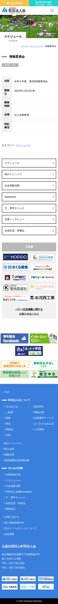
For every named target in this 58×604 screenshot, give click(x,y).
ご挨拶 (9, 412)
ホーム (24, 46)
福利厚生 (39, 406)
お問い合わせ (11, 517)
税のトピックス (13, 174)
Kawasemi (10, 197)
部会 (8, 423)
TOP (6, 392)
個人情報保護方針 (14, 522)
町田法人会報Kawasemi (19, 491)
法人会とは (12, 406)
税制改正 (10, 509)
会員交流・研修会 (14, 230)
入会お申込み (14, 3)
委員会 (9, 429)
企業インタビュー (14, 219)
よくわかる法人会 (44, 423)
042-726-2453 (44, 3)
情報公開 (39, 412)
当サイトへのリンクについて (20, 528)
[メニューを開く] (52, 10)
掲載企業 (9, 454)
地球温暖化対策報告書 (16, 460)
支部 (8, 435)
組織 (8, 418)
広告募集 (9, 534)
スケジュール (36, 46)
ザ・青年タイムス (14, 208)
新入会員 (9, 449)
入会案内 (39, 429)
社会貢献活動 (12, 185)
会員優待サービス (44, 418)
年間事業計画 (13, 474)
